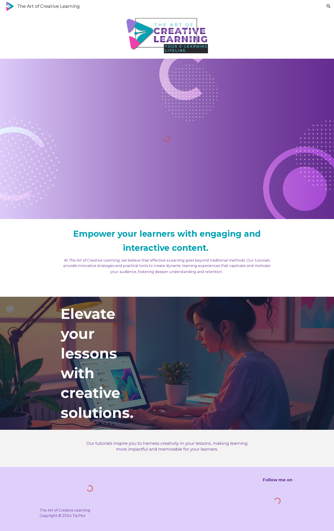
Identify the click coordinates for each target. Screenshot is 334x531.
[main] (167, 250)
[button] (328, 6)
